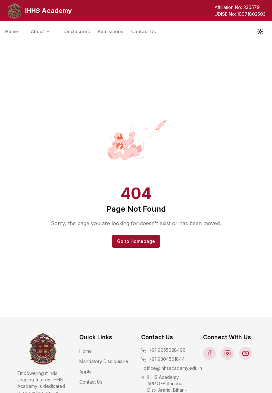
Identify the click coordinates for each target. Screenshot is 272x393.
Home (11, 31)
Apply (85, 371)
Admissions (110, 31)
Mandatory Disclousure (103, 361)
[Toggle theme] (260, 31)
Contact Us (143, 31)
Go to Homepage (136, 241)
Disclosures (76, 31)
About (41, 31)
